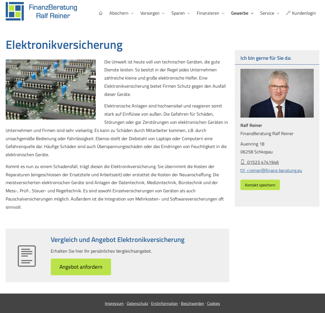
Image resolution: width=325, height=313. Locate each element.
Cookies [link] (213, 303)
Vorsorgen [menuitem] (150, 13)
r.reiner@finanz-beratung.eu (271, 170)
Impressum (114, 303)
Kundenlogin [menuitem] (301, 13)
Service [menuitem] (267, 13)
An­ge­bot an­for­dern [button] (80, 267)
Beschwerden (192, 303)
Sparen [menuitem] (178, 13)
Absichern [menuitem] (119, 13)
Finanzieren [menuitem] (208, 13)
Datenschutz (137, 303)
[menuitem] (100, 13)
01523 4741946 (259, 162)
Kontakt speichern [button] (260, 185)
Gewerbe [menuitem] (239, 13)
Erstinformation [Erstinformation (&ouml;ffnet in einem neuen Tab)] (164, 303)
